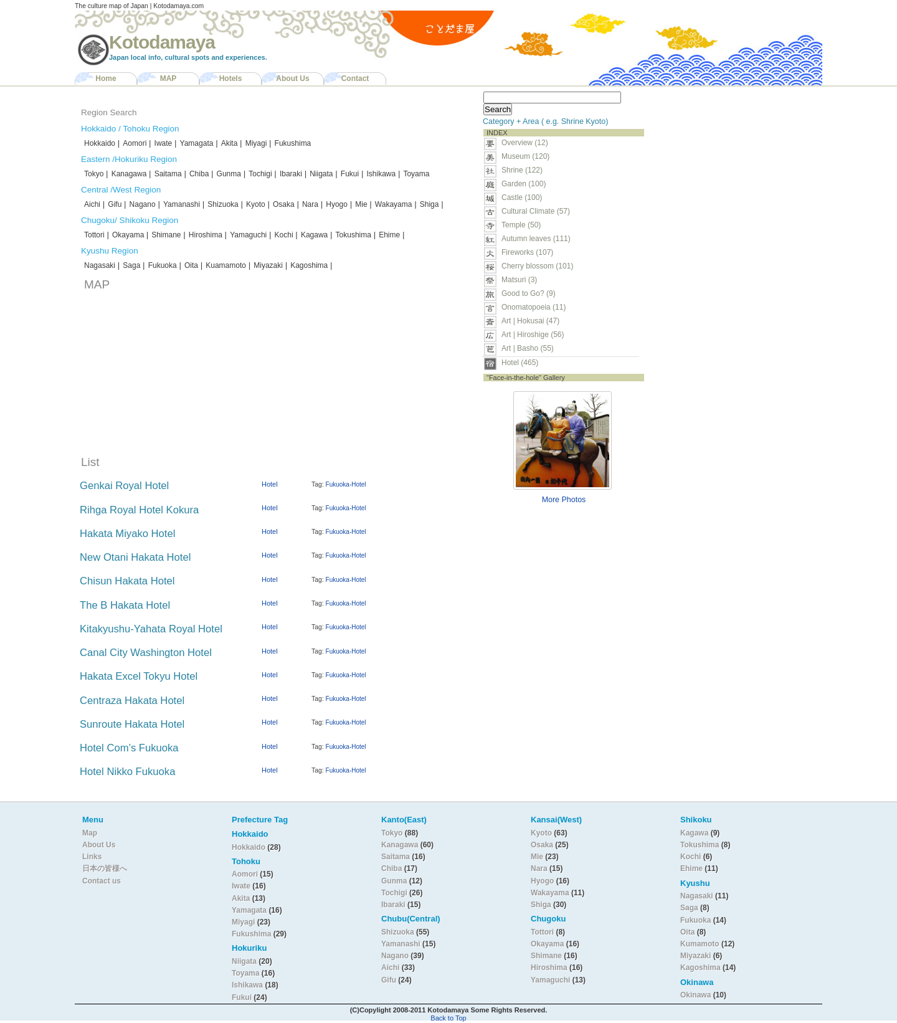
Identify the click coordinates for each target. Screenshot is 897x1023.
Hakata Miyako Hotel (127, 534)
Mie (361, 204)
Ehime (389, 235)
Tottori (94, 235)
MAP (168, 78)
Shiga (429, 204)
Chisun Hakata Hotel (127, 581)
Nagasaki (99, 265)
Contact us (101, 881)
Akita (229, 143)
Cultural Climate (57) (535, 211)
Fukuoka (162, 265)
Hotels (230, 78)
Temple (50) (521, 225)
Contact (355, 78)
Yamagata (197, 143)
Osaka (284, 204)
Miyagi (256, 143)
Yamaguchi (248, 235)
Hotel (270, 484)
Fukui (350, 173)
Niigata (321, 173)
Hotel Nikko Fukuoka (127, 772)
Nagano (143, 204)
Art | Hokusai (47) (530, 320)
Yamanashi (181, 204)
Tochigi (260, 173)
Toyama (416, 173)
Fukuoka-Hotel (346, 484)
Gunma (229, 173)
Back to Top (448, 1018)
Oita (191, 265)
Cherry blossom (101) (537, 266)
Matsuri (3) (519, 279)
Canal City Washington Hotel (146, 653)
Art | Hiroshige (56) (532, 334)
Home (105, 78)
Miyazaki (268, 265)
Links (92, 856)
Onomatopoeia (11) (533, 307)
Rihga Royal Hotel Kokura (139, 510)
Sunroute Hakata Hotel (132, 724)
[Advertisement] (727, 166)
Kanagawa (129, 173)
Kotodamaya (162, 42)
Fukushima (293, 143)
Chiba (199, 173)
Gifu (114, 204)
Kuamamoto (226, 265)
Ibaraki (291, 173)
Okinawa (695, 995)
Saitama (168, 173)
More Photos (564, 499)
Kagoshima (309, 265)
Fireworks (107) (527, 252)
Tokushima (353, 235)
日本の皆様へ (104, 868)
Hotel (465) (519, 362)
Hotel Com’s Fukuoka (129, 748)
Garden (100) (523, 183)
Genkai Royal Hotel (124, 486)
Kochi (284, 235)
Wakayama (393, 204)
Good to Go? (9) (528, 293)
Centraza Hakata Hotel (132, 701)
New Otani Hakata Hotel (135, 557)
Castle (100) (521, 197)
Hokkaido (99, 143)
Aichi (92, 204)
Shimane (166, 235)
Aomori (134, 143)
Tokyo (93, 173)
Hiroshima (205, 235)
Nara (310, 204)
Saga (131, 265)
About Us (292, 78)
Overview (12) (524, 142)
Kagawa (314, 235)
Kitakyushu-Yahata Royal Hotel (151, 629)
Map (89, 833)
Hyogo (337, 204)
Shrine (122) (522, 170)
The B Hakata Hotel (125, 605)
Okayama (129, 235)
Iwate (163, 143)
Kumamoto (699, 944)
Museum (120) (529, 156)
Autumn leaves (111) (536, 238)
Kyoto (255, 204)
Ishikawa (381, 173)
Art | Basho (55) (527, 348)
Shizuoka (222, 204)
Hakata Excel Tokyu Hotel (138, 676)
